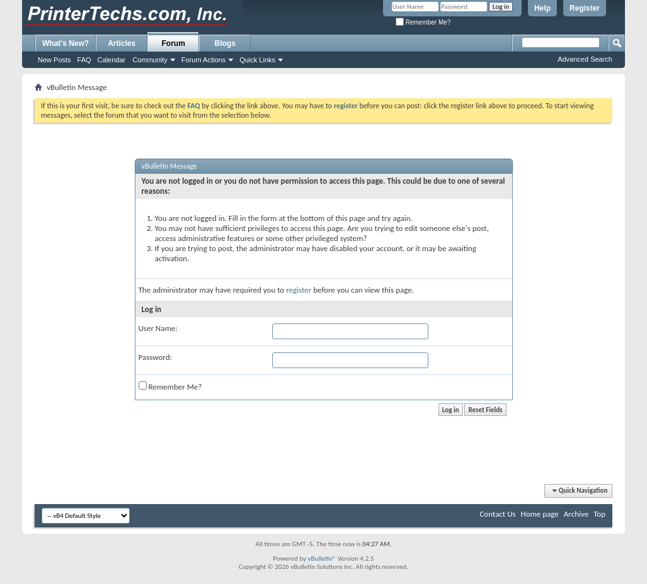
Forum (173, 43)
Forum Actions (203, 60)
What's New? (65, 43)
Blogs (225, 43)
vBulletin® (321, 558)
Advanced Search (585, 59)
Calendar (112, 60)
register (298, 290)
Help (542, 8)
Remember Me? (423, 22)
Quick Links (257, 60)
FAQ (84, 60)
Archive (576, 514)
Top (599, 514)
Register (585, 8)
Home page (540, 514)
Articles (121, 43)
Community (150, 60)
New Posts (54, 60)
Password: (155, 357)
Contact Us (497, 514)
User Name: (158, 328)
